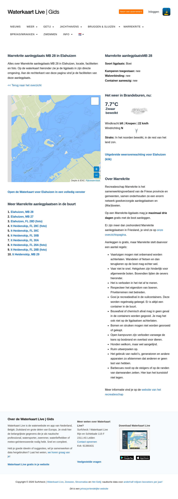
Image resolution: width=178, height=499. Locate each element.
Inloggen (153, 11)
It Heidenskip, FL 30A (25, 240)
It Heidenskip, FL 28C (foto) (29, 226)
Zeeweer (69, 482)
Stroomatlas (81, 482)
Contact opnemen (87, 441)
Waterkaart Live (55, 482)
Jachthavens (71, 26)
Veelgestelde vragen (89, 461)
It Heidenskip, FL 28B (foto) (29, 249)
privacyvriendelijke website (94, 488)
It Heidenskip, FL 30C (25, 230)
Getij (48, 26)
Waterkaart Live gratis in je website (28, 464)
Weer (32, 26)
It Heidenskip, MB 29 (25, 254)
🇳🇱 (81, 34)
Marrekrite (134, 26)
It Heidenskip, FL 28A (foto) (29, 244)
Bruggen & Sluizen (101, 26)
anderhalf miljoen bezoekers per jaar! (143, 482)
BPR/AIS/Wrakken (24, 34)
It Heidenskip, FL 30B (25, 235)
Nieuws (15, 26)
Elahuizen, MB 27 (22, 216)
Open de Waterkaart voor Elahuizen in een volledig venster (46, 191)
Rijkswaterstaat (93, 180)
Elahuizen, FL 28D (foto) (26, 221)
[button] (95, 101)
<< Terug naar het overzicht (25, 85)
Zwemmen (50, 34)
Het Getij (96, 482)
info (67, 34)
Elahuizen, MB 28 (22, 211)
